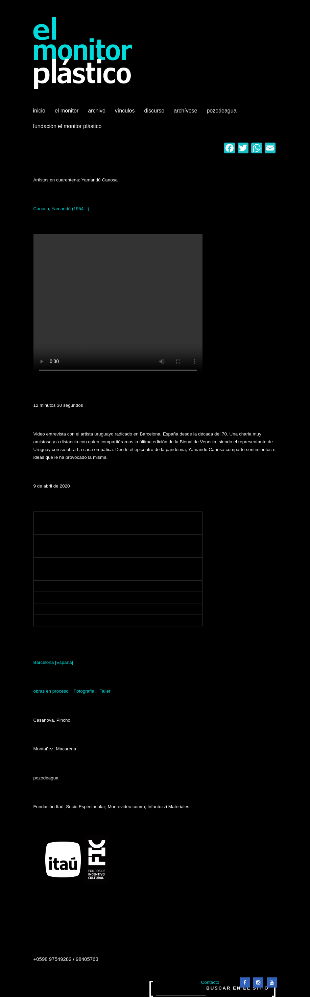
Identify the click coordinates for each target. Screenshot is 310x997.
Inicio (39, 111)
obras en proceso (51, 691)
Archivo (97, 113)
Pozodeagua (222, 113)
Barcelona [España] (53, 662)
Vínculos (125, 113)
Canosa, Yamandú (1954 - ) (61, 208)
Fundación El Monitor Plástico (67, 126)
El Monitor (67, 113)
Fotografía (84, 691)
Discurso (154, 111)
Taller (104, 691)
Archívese (185, 111)
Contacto (210, 982)
